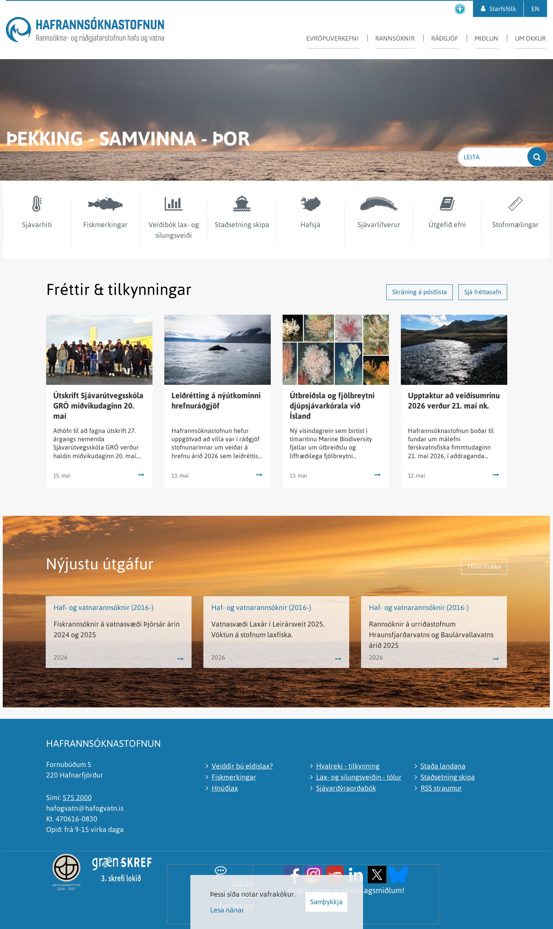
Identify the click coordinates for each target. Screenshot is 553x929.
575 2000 (77, 797)
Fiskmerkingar (234, 777)
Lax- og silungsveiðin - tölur (359, 777)
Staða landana (443, 766)
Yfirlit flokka (484, 566)
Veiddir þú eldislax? (242, 766)
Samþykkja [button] (326, 902)
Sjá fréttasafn (482, 291)
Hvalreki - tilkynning (348, 766)
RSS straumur (441, 788)
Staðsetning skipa (448, 777)
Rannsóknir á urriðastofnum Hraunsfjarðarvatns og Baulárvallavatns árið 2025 (431, 634)
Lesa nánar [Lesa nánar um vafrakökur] (227, 910)
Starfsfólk (503, 8)
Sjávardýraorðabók (346, 788)
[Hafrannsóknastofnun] (85, 31)
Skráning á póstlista (419, 291)
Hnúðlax (225, 788)
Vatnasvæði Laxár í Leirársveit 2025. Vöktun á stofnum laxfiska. (268, 629)
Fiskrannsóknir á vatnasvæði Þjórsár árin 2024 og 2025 (117, 629)
